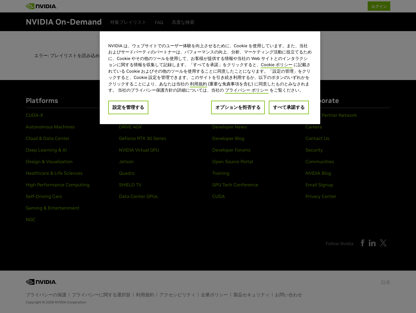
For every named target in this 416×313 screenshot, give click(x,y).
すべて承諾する (289, 107)
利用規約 (198, 84)
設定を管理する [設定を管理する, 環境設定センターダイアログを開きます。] (128, 107)
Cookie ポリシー (276, 64)
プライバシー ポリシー (246, 90)
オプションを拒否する (238, 107)
